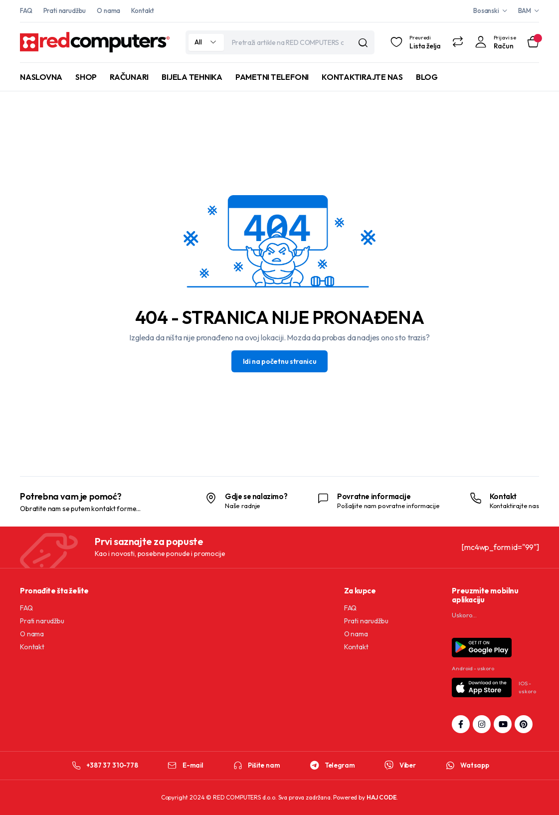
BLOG (427, 77)
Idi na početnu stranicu (280, 361)
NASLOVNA (41, 77)
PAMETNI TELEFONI (272, 77)
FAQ (26, 10)
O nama (108, 10)
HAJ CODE (382, 797)
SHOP (86, 77)
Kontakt (142, 10)
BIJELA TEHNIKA (192, 77)
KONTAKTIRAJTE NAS (362, 77)
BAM (525, 10)
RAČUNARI (129, 77)
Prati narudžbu (64, 10)
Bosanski (486, 10)
